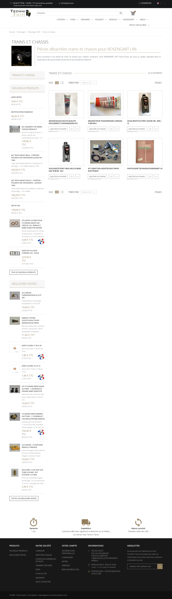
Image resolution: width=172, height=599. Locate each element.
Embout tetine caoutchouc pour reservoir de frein (30, 320)
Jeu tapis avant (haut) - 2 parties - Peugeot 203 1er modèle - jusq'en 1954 (26, 182)
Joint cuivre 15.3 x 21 (31, 366)
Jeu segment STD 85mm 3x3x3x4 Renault (32, 127)
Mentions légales (44, 555)
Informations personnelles (68, 552)
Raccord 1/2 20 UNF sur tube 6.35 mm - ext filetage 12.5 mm (32, 472)
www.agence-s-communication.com (53, 595)
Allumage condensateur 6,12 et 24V (31, 295)
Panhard (85, 19)
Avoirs (65, 561)
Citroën (61, 19)
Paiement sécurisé (44, 565)
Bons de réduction (70, 569)
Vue (51, 82)
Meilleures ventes (17, 555)
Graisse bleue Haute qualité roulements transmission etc (63, 122)
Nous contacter (43, 581)
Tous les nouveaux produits (23, 272)
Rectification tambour (22, 112)
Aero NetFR (16, 97)
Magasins (40, 577)
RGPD (38, 569)
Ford (73, 19)
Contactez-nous (66, 3)
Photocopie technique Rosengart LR (144, 168)
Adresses (66, 565)
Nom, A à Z (89, 82)
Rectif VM (15, 205)
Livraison (40, 551)
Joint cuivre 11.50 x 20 (31, 345)
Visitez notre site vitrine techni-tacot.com (27, 5)
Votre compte (69, 545)
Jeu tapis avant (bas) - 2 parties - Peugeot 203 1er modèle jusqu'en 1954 (26, 157)
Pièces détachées (138, 25)
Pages (158, 82)
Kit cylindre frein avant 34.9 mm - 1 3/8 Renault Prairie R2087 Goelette (33, 388)
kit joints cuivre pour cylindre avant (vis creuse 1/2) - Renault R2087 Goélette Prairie (32, 224)
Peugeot (99, 19)
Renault (113, 19)
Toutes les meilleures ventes (24, 498)
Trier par (73, 82)
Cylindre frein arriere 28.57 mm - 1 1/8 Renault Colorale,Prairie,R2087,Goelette (36, 416)
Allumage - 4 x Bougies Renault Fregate (32, 445)
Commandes (67, 557)
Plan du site (41, 573)
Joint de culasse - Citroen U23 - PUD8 (30, 251)
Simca (143, 19)
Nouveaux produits (18, 551)
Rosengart (129, 19)
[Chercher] (79, 13)
